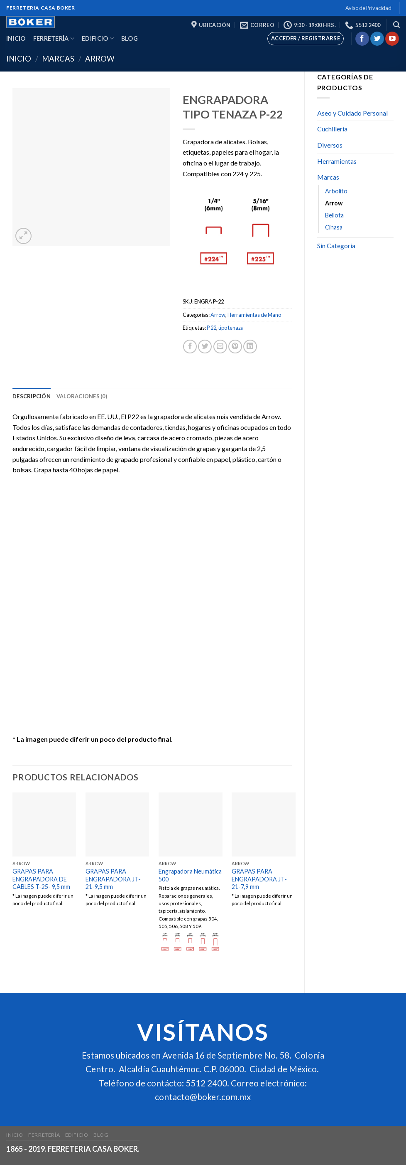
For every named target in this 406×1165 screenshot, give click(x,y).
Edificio (98, 38)
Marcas (58, 58)
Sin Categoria (336, 245)
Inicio (16, 38)
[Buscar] (396, 25)
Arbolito (336, 191)
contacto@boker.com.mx (203, 1096)
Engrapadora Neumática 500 (190, 875)
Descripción (31, 396)
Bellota (334, 215)
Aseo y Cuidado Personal (352, 113)
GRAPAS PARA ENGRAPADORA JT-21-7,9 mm (259, 879)
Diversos (329, 145)
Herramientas (337, 161)
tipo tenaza (231, 327)
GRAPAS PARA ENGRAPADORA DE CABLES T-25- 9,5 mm (41, 879)
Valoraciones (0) (81, 396)
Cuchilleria (332, 129)
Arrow (100, 58)
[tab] (31, 396)
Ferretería (53, 38)
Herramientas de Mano (254, 314)
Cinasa (333, 227)
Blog (129, 38)
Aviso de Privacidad (368, 8)
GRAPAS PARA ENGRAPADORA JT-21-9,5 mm (113, 879)
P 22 (211, 327)
